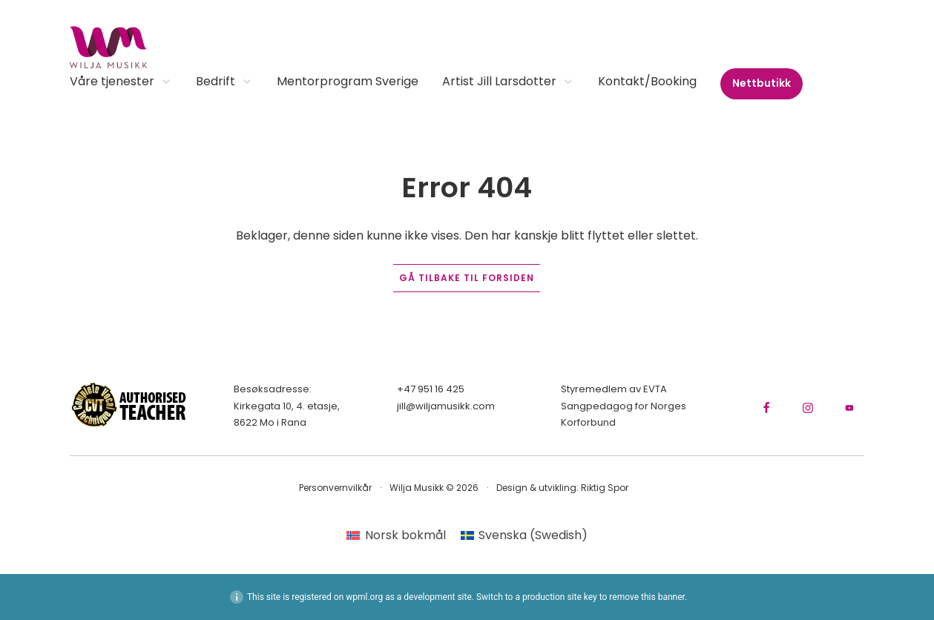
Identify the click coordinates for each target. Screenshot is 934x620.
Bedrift (224, 83)
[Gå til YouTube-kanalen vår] (849, 408)
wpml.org (364, 597)
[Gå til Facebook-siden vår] (766, 408)
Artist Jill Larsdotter (508, 83)
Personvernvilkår (335, 487)
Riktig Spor (604, 487)
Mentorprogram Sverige (347, 83)
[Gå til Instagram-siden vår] (808, 408)
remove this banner (647, 597)
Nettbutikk (761, 83)
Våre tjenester (121, 83)
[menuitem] (396, 535)
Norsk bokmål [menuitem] (405, 535)
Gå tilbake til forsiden (466, 277)
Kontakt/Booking (647, 83)
